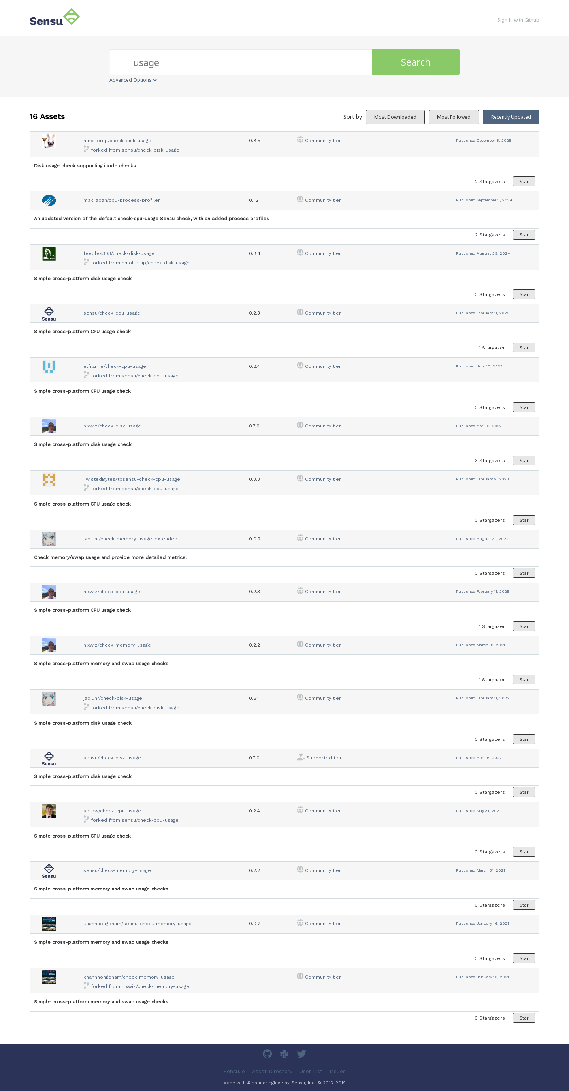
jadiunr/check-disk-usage (112, 698)
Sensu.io (234, 1071)
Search (416, 61)
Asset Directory (272, 1071)
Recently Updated (511, 117)
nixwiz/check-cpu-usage (111, 591)
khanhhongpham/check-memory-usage (129, 977)
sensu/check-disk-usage (150, 150)
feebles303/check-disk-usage (118, 253)
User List (311, 1071)
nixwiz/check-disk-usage (112, 426)
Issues (338, 1071)
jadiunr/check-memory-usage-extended (130, 539)
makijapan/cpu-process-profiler (121, 200)
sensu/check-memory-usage (117, 870)
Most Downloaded (395, 117)
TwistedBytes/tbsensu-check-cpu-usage (131, 479)
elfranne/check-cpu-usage (114, 366)
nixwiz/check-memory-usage (117, 645)
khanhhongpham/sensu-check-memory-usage (137, 923)
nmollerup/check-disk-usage (117, 140)
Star (524, 181)
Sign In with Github (518, 20)
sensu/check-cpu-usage (111, 313)
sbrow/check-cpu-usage (112, 811)
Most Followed (454, 117)
